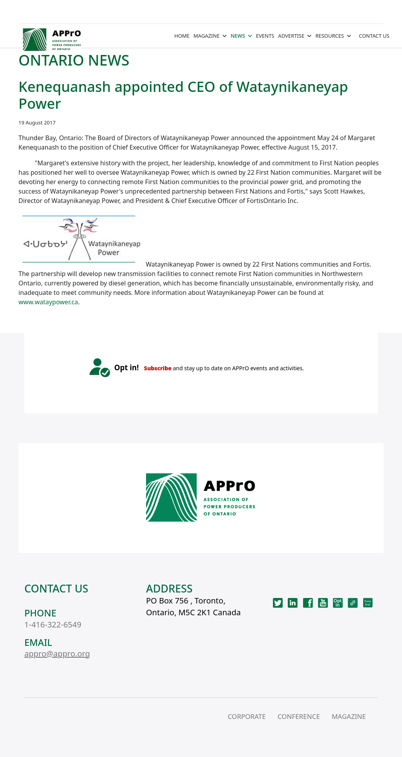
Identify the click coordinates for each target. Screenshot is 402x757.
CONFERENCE (299, 716)
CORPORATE (247, 716)
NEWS (237, 35)
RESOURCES (329, 35)
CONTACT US (374, 35)
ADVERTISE (291, 35)
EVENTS (265, 35)
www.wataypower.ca (48, 302)
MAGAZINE (207, 35)
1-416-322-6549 (52, 624)
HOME (182, 35)
